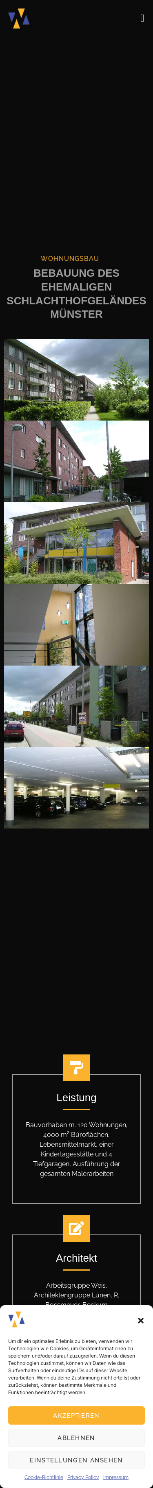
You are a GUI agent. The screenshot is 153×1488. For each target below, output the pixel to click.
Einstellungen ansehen (76, 1460)
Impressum (116, 1477)
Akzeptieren (76, 1415)
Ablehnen (76, 1438)
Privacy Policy (83, 1477)
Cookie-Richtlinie (43, 1477)
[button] (141, 1321)
